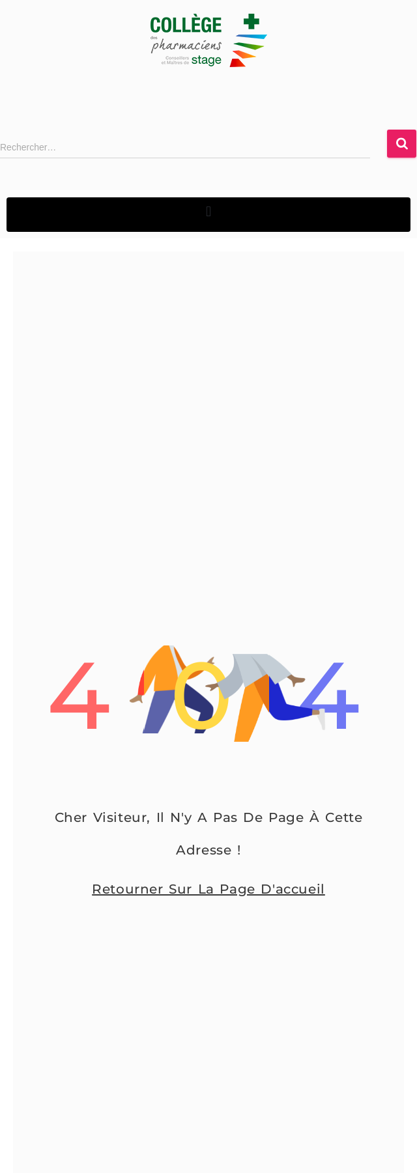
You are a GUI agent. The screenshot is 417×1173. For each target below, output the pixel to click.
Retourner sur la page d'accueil (208, 889)
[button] (208, 211)
